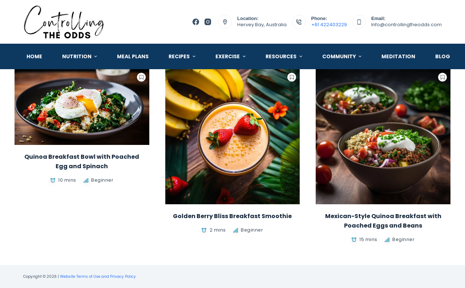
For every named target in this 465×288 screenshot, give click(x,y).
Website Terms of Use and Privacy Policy (98, 276)
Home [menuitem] (34, 56)
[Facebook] (196, 22)
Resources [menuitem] (285, 56)
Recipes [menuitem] (183, 56)
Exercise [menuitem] (231, 56)
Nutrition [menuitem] (80, 56)
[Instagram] (208, 22)
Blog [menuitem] (442, 56)
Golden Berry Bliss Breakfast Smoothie (232, 216)
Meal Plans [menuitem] (133, 56)
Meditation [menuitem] (398, 56)
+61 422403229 (329, 24)
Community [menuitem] (343, 56)
